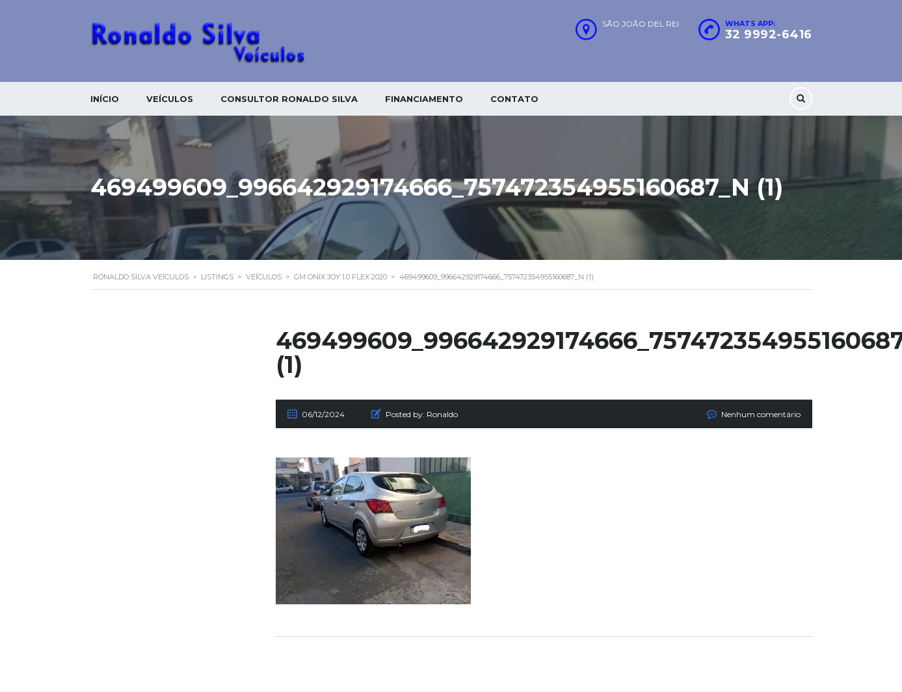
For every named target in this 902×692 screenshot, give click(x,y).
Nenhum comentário (761, 414)
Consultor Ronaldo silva (289, 99)
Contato (514, 99)
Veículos (169, 99)
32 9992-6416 (768, 34)
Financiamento (424, 99)
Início (104, 99)
